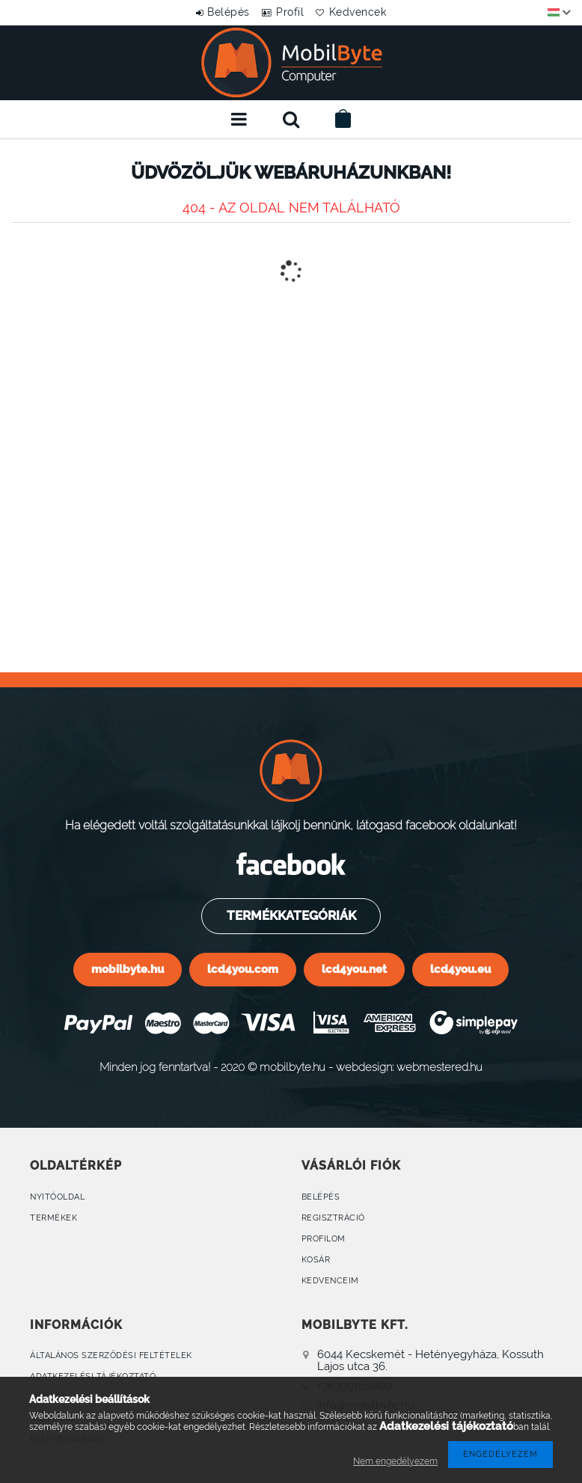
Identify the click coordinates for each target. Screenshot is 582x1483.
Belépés (218, 12)
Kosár (316, 1260)
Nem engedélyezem (395, 1461)
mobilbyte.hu (127, 968)
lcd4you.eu (460, 968)
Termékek (53, 1218)
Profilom (323, 1239)
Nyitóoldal (57, 1197)
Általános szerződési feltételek (111, 1355)
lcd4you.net (354, 968)
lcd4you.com (242, 968)
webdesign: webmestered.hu (409, 1066)
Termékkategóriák (290, 915)
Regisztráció (333, 1218)
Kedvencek (368, 12)
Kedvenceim (330, 1281)
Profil (290, 12)
